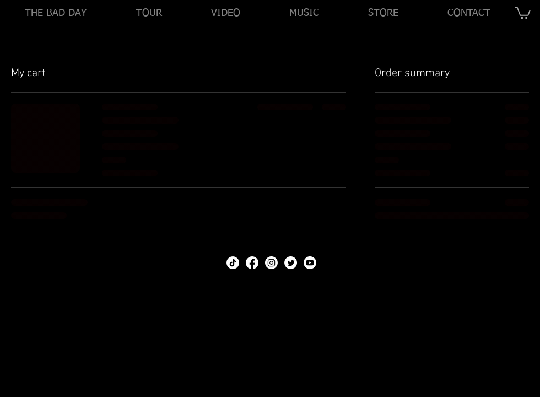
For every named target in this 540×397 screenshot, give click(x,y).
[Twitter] (290, 262)
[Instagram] (271, 262)
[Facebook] (252, 262)
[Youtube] (310, 262)
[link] (523, 12)
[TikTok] (232, 262)
